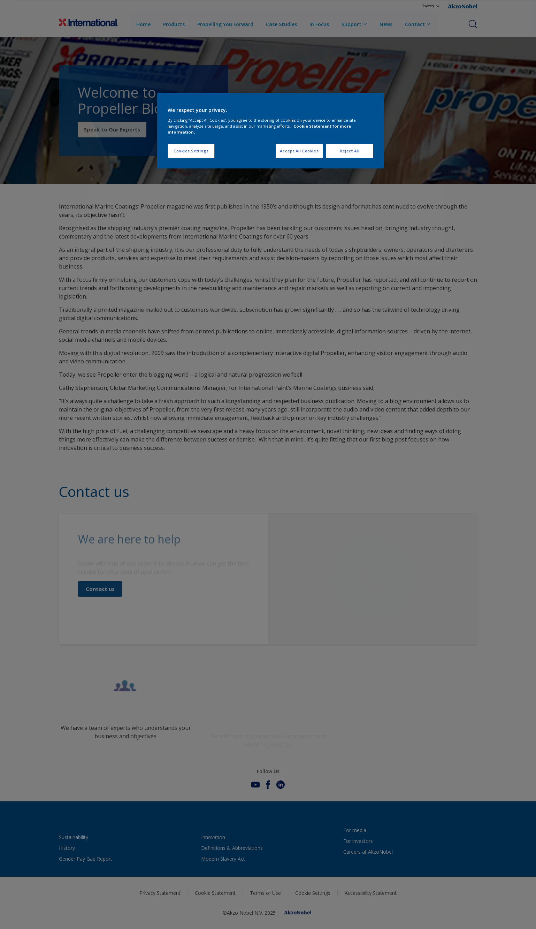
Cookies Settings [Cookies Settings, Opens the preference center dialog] (191, 150)
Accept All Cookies (299, 150)
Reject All (350, 150)
